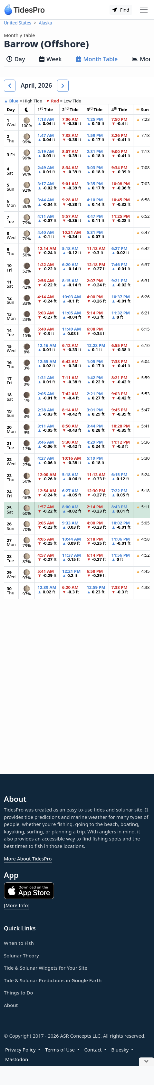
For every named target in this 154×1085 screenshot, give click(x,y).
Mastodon (16, 1059)
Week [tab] (50, 59)
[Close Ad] (146, 1062)
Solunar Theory (21, 955)
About (11, 1005)
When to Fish (19, 943)
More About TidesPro (28, 858)
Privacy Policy (20, 1049)
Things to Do (18, 992)
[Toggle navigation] (143, 9)
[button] (9, 86)
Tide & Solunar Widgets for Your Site (45, 968)
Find (120, 10)
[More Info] (16, 905)
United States (17, 23)
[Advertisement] (77, 692)
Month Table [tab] (97, 59)
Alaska (45, 23)
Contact (92, 1049)
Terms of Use (60, 1049)
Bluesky (120, 1049)
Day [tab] (15, 59)
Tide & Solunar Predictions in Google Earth (52, 980)
